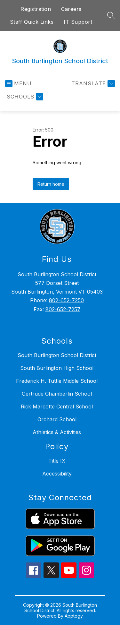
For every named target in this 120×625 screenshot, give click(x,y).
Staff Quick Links (32, 22)
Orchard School (56, 419)
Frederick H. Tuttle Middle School (57, 381)
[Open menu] (18, 84)
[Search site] (111, 15)
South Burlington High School (56, 368)
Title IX (56, 461)
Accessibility (57, 473)
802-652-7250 (66, 300)
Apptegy (74, 616)
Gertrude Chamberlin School (57, 393)
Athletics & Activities (57, 432)
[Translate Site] (92, 84)
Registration (35, 9)
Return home (50, 184)
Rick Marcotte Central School (57, 406)
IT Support (78, 22)
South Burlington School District (57, 355)
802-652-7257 (62, 309)
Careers (71, 9)
